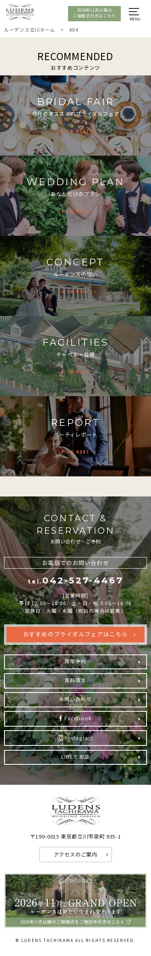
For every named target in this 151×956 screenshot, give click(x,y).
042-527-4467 (75, 580)
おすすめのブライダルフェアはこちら (75, 634)
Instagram (79, 737)
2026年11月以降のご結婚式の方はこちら (94, 12)
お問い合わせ (75, 698)
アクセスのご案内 (75, 854)
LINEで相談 (75, 756)
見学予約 (75, 661)
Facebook (77, 718)
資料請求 (75, 679)
